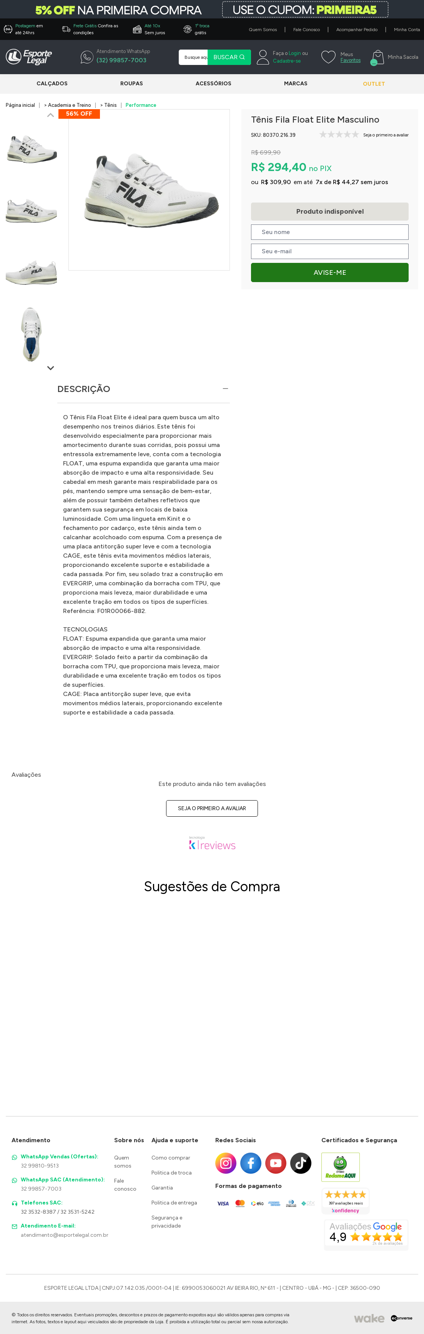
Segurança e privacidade (166, 1221)
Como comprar (170, 1158)
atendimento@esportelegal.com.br (64, 1235)
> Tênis (108, 105)
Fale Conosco (306, 29)
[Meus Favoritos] (340, 57)
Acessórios (206, 83)
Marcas (284, 83)
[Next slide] (51, 368)
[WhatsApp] (115, 57)
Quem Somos (263, 29)
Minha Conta (407, 29)
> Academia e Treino (67, 105)
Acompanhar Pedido (356, 29)
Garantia (162, 1187)
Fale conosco (125, 1185)
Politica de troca (171, 1173)
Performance (141, 105)
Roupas (127, 83)
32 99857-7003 (41, 1189)
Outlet (366, 84)
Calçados (52, 83)
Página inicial (20, 105)
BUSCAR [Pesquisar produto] (229, 57)
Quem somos (122, 1162)
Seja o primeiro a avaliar (212, 808)
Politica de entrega (174, 1202)
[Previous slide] (51, 116)
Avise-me (330, 272)
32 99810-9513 (40, 1166)
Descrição (83, 388)
